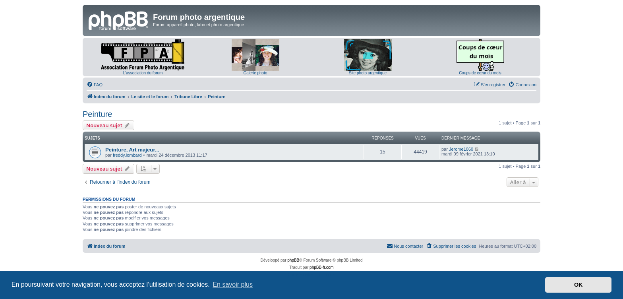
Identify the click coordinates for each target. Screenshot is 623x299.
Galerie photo (255, 73)
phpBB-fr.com (322, 267)
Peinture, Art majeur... (132, 150)
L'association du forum (143, 73)
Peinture (97, 114)
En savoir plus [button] (233, 284)
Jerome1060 (461, 149)
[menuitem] (95, 84)
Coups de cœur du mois (480, 73)
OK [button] (578, 285)
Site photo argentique (368, 73)
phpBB (293, 260)
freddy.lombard (127, 155)
